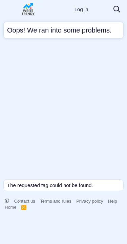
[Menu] (9, 9)
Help (112, 201)
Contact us (24, 201)
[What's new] (100, 9)
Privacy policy (89, 201)
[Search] (117, 9)
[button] (6, 201)
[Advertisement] (63, 110)
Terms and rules (55, 201)
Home (11, 207)
